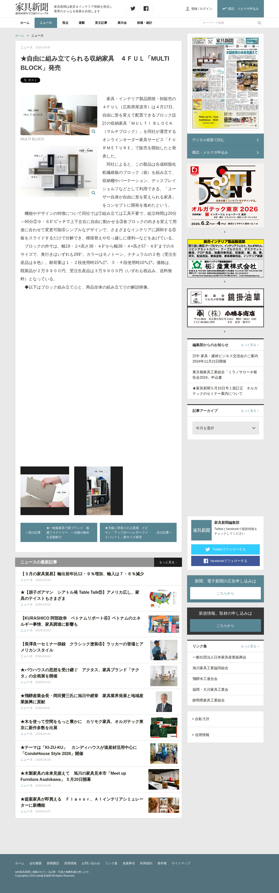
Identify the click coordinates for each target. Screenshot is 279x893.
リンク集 (111, 863)
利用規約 (146, 863)
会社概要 (35, 863)
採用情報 (70, 863)
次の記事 (164, 532)
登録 (194, 8)
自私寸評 (200, 719)
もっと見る (168, 562)
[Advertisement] (225, 477)
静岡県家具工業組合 (208, 700)
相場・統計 (144, 23)
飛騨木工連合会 (205, 679)
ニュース (46, 23)
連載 (82, 23)
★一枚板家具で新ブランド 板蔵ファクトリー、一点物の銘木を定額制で (67, 532)
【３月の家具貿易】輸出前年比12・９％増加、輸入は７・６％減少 (82, 574)
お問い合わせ (91, 863)
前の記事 (33, 532)
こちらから (225, 593)
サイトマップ (181, 863)
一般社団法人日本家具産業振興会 (219, 657)
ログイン (206, 8)
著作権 (162, 863)
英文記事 (101, 23)
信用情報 (200, 735)
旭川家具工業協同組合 (210, 668)
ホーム (24, 23)
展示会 (122, 23)
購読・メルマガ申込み (225, 152)
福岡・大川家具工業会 (210, 689)
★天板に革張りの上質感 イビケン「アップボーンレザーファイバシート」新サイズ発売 (126, 532)
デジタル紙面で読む (225, 140)
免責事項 (129, 863)
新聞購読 (53, 863)
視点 (65, 23)
